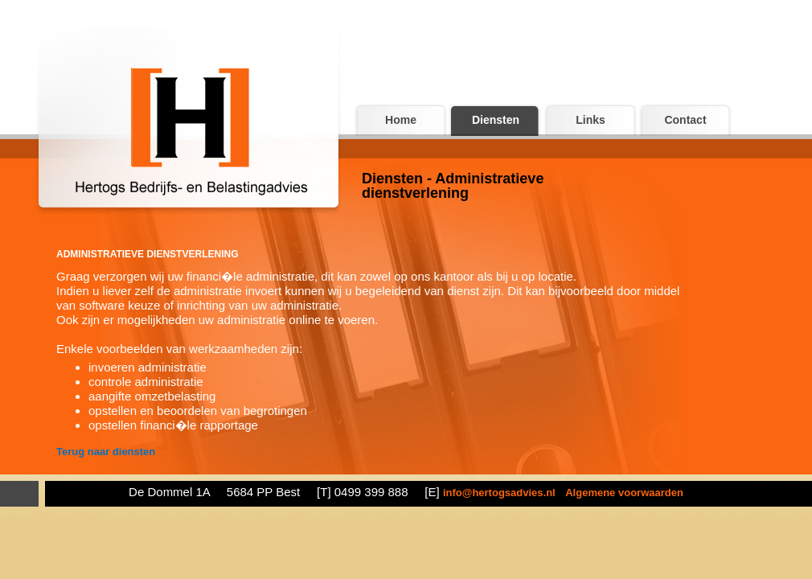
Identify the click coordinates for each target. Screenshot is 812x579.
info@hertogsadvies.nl (499, 493)
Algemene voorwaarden (624, 493)
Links (590, 119)
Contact (685, 119)
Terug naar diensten (105, 452)
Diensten (495, 119)
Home (400, 119)
